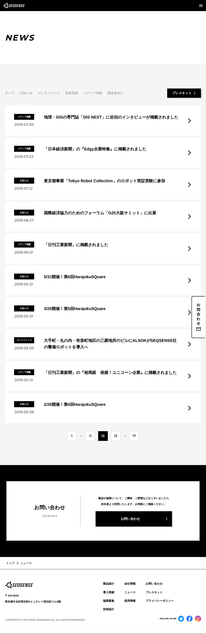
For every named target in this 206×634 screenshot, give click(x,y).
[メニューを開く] (201, 5)
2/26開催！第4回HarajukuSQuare (75, 404)
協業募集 (108, 600)
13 (115, 436)
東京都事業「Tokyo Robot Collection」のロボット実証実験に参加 (104, 181)
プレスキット (154, 592)
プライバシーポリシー (160, 600)
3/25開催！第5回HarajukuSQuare (75, 308)
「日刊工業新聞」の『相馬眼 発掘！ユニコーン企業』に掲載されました (110, 372)
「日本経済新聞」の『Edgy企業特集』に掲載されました (95, 149)
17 (134, 436)
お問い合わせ (154, 583)
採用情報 (130, 600)
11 (90, 436)
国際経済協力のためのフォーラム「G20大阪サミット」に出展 (100, 213)
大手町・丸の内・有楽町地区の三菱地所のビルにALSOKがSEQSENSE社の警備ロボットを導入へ (110, 343)
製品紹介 (108, 583)
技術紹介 (108, 609)
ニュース (130, 592)
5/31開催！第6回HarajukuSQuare (75, 277)
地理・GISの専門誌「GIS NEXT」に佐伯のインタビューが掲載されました (111, 117)
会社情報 (130, 583)
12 (103, 436)
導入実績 (108, 592)
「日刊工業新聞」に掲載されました (76, 245)
